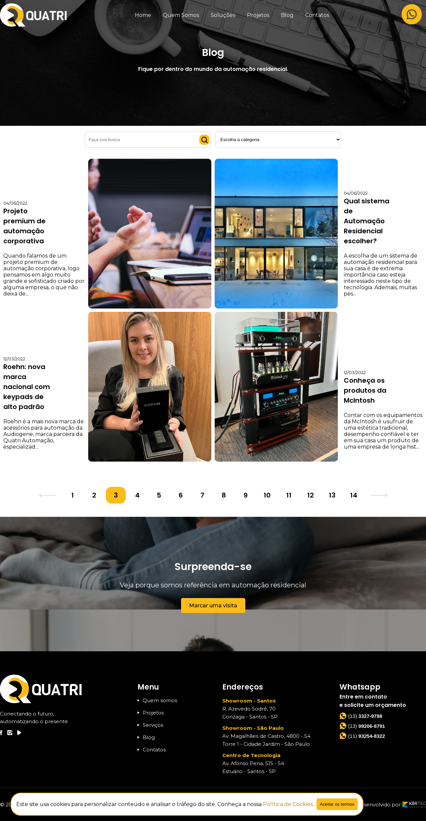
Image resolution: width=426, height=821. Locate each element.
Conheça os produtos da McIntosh (365, 390)
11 (289, 495)
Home (143, 15)
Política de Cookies (288, 804)
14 (353, 495)
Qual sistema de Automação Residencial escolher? (366, 221)
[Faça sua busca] (148, 139)
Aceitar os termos (337, 804)
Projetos (258, 15)
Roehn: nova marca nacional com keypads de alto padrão (26, 386)
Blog (287, 15)
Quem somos (157, 700)
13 (332, 495)
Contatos (317, 15)
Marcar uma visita (213, 605)
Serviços (150, 725)
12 (310, 495)
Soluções (223, 15)
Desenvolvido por (391, 804)
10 (267, 495)
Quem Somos (181, 15)
